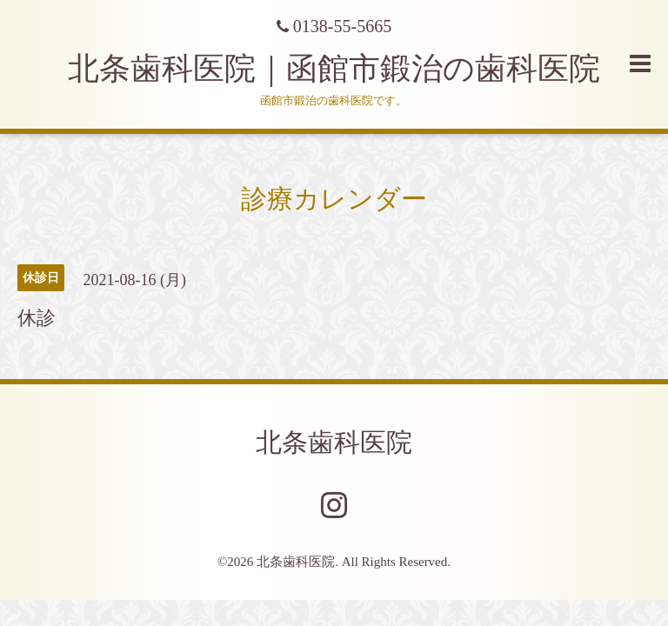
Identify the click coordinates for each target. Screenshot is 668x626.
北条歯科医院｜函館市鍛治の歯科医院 (349, 68)
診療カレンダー (334, 198)
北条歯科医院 (334, 442)
